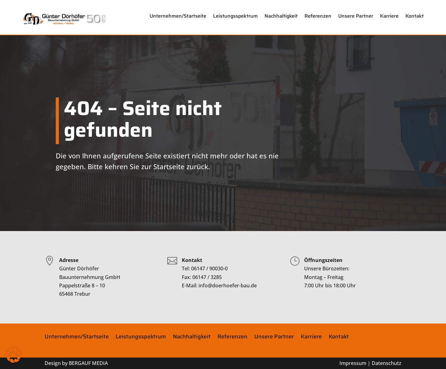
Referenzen (317, 16)
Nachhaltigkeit (281, 16)
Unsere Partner (355, 16)
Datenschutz (386, 363)
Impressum (352, 363)
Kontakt (414, 16)
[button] (13, 355)
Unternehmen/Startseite (178, 16)
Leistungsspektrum (235, 16)
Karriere (389, 16)
